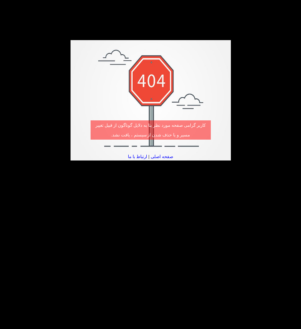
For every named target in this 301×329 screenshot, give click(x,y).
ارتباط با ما (137, 156)
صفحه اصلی (162, 156)
